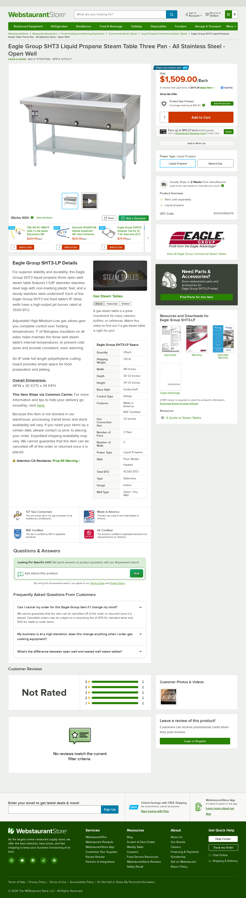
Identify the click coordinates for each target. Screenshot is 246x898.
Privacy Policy (117, 583)
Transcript (112, 303)
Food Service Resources (142, 856)
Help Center (223, 839)
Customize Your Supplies (101, 851)
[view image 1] (168, 696)
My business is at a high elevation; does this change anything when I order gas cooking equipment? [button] (75, 636)
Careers (176, 847)
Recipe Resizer (95, 856)
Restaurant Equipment (28, 26)
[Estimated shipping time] (222, 185)
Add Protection (222, 103)
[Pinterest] (54, 860)
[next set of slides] (148, 237)
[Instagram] (11, 860)
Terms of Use (97, 583)
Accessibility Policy (82, 882)
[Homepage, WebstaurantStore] (37, 14)
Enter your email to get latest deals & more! (43, 803)
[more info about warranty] (203, 105)
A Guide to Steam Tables (196, 418)
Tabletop (136, 26)
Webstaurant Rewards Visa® (190, 133)
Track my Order (223, 847)
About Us (177, 837)
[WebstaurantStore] (42, 831)
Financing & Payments (185, 851)
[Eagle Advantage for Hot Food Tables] (170, 378)
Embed (126, 303)
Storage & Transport (208, 26)
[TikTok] (43, 860)
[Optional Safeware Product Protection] (223, 342)
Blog (130, 837)
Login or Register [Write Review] (195, 741)
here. (41, 405)
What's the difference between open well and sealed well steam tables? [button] (69, 651)
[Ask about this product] (80, 573)
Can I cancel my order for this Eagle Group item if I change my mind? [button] (67, 607)
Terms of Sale (16, 882)
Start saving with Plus (155, 811)
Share (109, 218)
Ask (136, 573)
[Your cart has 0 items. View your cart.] (231, 14)
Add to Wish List (197, 143)
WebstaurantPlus (96, 837)
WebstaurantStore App (100, 847)
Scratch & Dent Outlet (141, 842)
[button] (70, 201)
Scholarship (178, 856)
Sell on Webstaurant (183, 861)
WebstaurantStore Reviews (144, 861)
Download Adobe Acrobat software (179, 403)
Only (162, 73)
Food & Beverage (111, 26)
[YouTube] (22, 860)
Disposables (158, 26)
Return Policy (179, 866)
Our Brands (178, 842)
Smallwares (83, 26)
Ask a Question (133, 218)
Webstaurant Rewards (99, 842)
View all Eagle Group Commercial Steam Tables (196, 253)
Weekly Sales (135, 847)
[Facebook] (33, 860)
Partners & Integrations (100, 861)
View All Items (44, 217)
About (98, 303)
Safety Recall (135, 866)
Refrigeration (59, 26)
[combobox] (120, 14)
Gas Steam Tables (108, 296)
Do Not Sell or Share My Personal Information (126, 882)
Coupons (132, 851)
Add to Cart (25, 247)
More (231, 26)
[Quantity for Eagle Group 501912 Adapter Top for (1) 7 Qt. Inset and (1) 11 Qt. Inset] (104, 247)
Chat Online (218, 855)
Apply (229, 132)
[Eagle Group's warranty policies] (196, 342)
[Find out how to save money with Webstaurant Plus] (12, 228)
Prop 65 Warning (65, 461)
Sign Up (110, 809)
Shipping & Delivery (223, 860)
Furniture (181, 26)
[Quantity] (164, 117)
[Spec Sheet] (170, 342)
